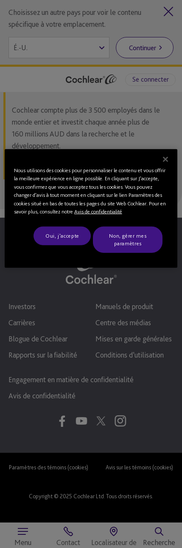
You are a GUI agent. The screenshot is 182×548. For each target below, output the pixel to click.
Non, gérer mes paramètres (127, 239)
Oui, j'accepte (62, 235)
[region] (91, 208)
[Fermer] (165, 159)
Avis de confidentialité (98, 211)
